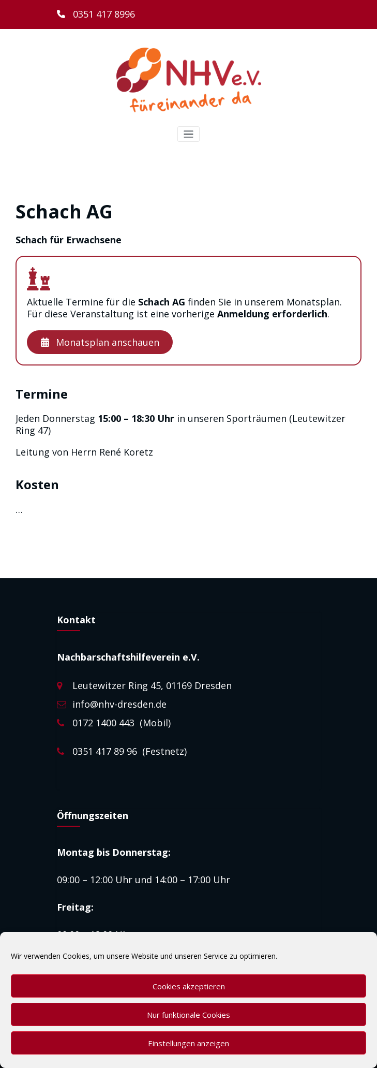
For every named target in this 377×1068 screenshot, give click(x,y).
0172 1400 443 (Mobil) (121, 722)
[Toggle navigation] (188, 134)
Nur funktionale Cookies (188, 1015)
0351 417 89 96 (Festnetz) (129, 751)
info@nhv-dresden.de (119, 704)
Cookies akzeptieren (189, 986)
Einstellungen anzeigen (188, 1043)
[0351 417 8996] (96, 14)
